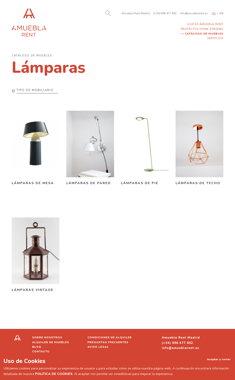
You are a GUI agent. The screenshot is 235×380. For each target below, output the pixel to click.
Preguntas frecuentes (107, 342)
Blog (36, 347)
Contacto (41, 351)
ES (213, 13)
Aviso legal (98, 347)
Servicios (215, 38)
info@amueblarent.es (194, 13)
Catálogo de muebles (204, 33)
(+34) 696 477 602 (164, 13)
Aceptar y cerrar (218, 359)
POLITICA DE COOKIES (54, 374)
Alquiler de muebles (50, 342)
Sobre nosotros (47, 337)
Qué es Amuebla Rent (205, 24)
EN (221, 13)
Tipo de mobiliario (35, 90)
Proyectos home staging (202, 29)
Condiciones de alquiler (109, 337)
